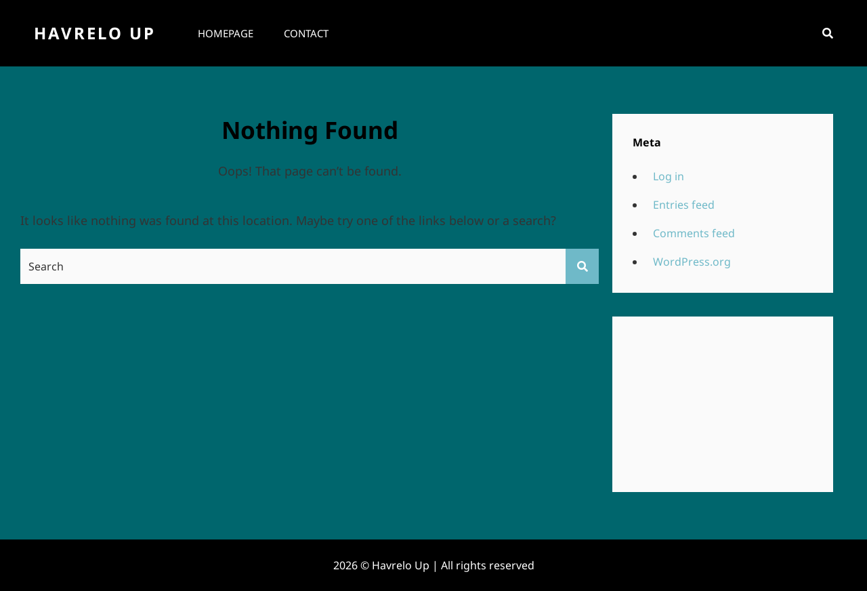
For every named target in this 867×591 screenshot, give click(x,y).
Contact (306, 33)
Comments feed (694, 233)
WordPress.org (692, 261)
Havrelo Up (95, 33)
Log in (668, 176)
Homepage (225, 33)
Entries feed (684, 204)
